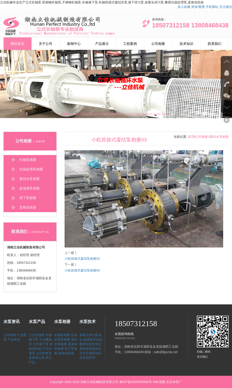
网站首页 (17, 44)
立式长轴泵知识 (90, 353)
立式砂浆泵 (44, 353)
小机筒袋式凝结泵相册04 (82, 270)
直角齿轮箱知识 (90, 348)
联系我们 (214, 44)
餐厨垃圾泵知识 (90, 344)
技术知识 (186, 44)
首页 (191, 136)
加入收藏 (184, 7)
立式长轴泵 (37, 335)
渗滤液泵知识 (92, 339)
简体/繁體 (198, 7)
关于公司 (45, 44)
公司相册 (158, 44)
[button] (66, 114)
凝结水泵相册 (219, 136)
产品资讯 (13, 339)
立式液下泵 (41, 344)
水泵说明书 (87, 357)
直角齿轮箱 (66, 353)
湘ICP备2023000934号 (135, 382)
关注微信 (225, 7)
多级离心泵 (37, 357)
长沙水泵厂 (174, 382)
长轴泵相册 (62, 335)
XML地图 (158, 382)
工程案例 (130, 44)
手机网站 (212, 7)
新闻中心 (74, 44)
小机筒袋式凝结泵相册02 (82, 258)
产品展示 (102, 44)
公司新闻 (9, 335)
